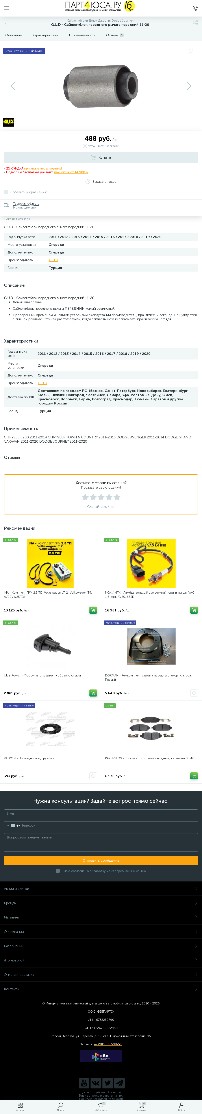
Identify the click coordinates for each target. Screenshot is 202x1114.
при (57, 172)
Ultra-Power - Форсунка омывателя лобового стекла (42, 675)
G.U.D (53, 260)
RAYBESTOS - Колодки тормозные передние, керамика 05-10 (149, 758)
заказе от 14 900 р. (74, 172)
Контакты (101, 989)
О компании (101, 932)
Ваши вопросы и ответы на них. (101, 1095)
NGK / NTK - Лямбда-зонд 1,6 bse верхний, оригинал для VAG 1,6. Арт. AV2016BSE (150, 595)
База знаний (101, 946)
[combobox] (12, 825)
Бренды (101, 903)
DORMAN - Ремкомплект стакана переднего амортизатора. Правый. (148, 678)
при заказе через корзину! (43, 168)
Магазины (101, 917)
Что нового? (101, 960)
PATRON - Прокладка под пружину (29, 758)
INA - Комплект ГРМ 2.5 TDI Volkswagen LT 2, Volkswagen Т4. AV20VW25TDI (48, 595)
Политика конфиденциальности (101, 1099)
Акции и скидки (101, 889)
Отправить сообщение (101, 860)
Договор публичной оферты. (101, 1092)
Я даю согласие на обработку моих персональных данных (104, 871)
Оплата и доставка (101, 974)
